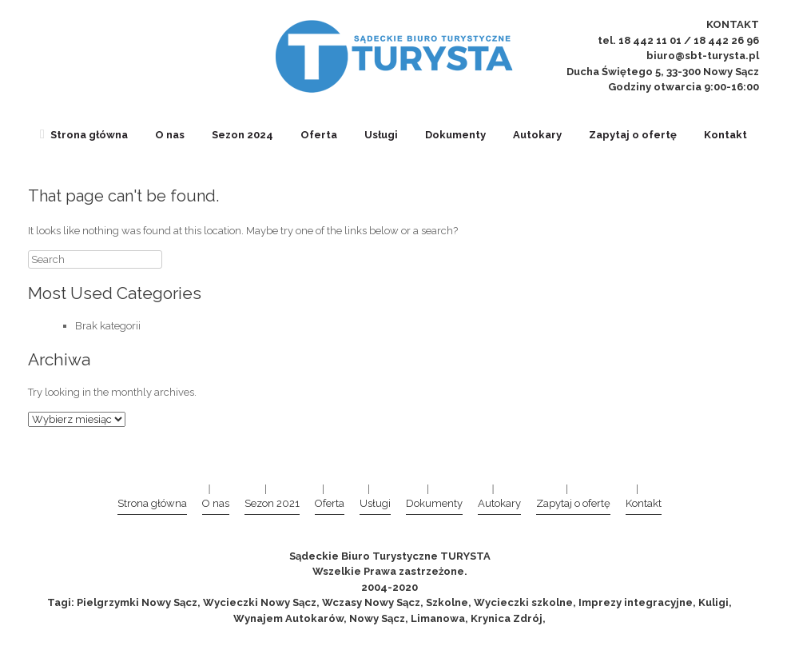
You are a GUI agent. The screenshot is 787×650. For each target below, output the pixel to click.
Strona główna (84, 135)
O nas (170, 135)
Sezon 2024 (242, 135)
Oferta (318, 135)
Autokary (537, 135)
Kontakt (725, 135)
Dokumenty (455, 135)
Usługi (381, 135)
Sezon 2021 (272, 503)
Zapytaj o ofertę (633, 135)
